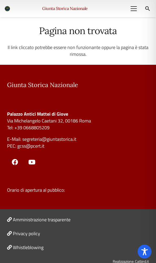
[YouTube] (32, 162)
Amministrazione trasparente (42, 219)
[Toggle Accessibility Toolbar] (144, 251)
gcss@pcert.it (30, 145)
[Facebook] (15, 162)
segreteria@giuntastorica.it (48, 139)
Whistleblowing (28, 247)
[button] (134, 9)
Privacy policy (26, 233)
